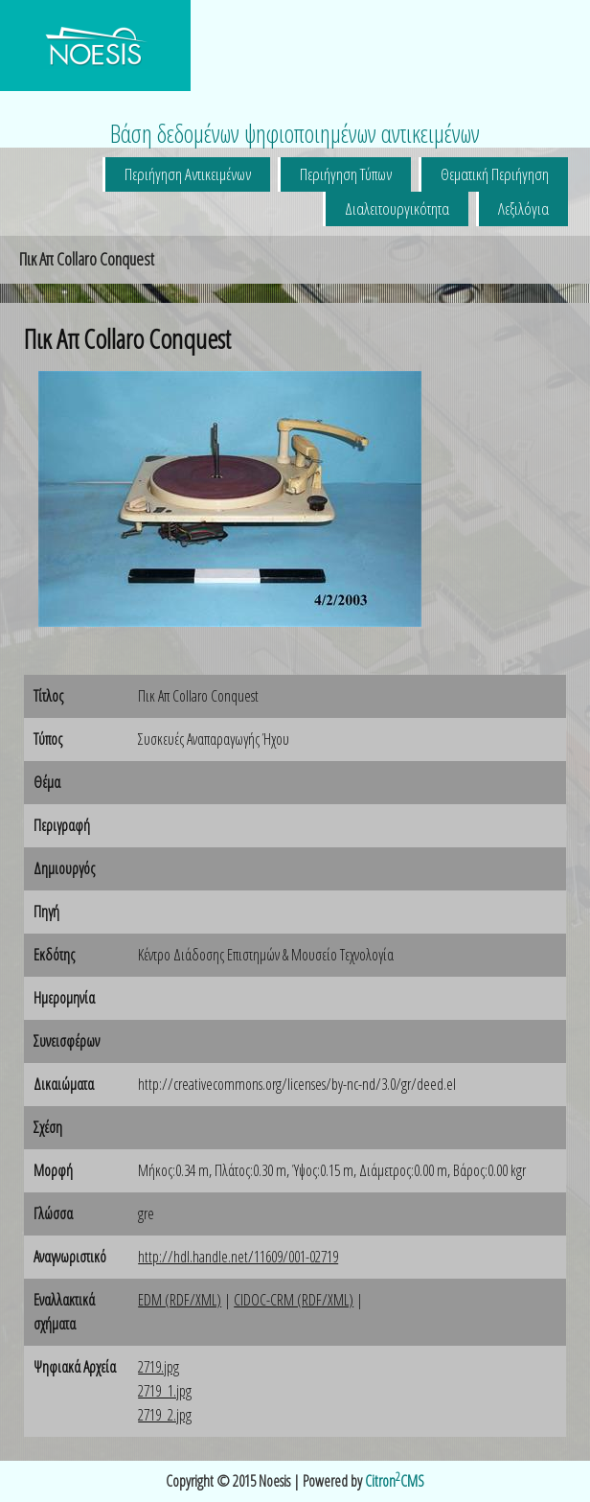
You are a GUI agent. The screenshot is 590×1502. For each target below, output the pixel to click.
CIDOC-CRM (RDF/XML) (293, 1299)
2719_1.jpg (165, 1390)
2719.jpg (158, 1366)
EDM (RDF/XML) (179, 1299)
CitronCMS (394, 1480)
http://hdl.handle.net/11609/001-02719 (238, 1256)
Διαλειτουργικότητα (397, 208)
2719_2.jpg (165, 1414)
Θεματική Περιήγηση (495, 174)
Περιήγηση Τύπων (346, 174)
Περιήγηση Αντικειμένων (188, 174)
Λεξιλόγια (523, 208)
